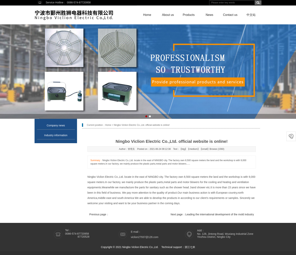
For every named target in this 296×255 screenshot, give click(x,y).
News (209, 14)
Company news (56, 125)
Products (189, 14)
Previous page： (99, 214)
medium (193, 149)
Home (147, 14)
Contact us (230, 14)
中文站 (251, 14)
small (204, 149)
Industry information (55, 135)
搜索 (258, 3)
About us (168, 14)
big (183, 149)
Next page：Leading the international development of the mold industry (212, 214)
